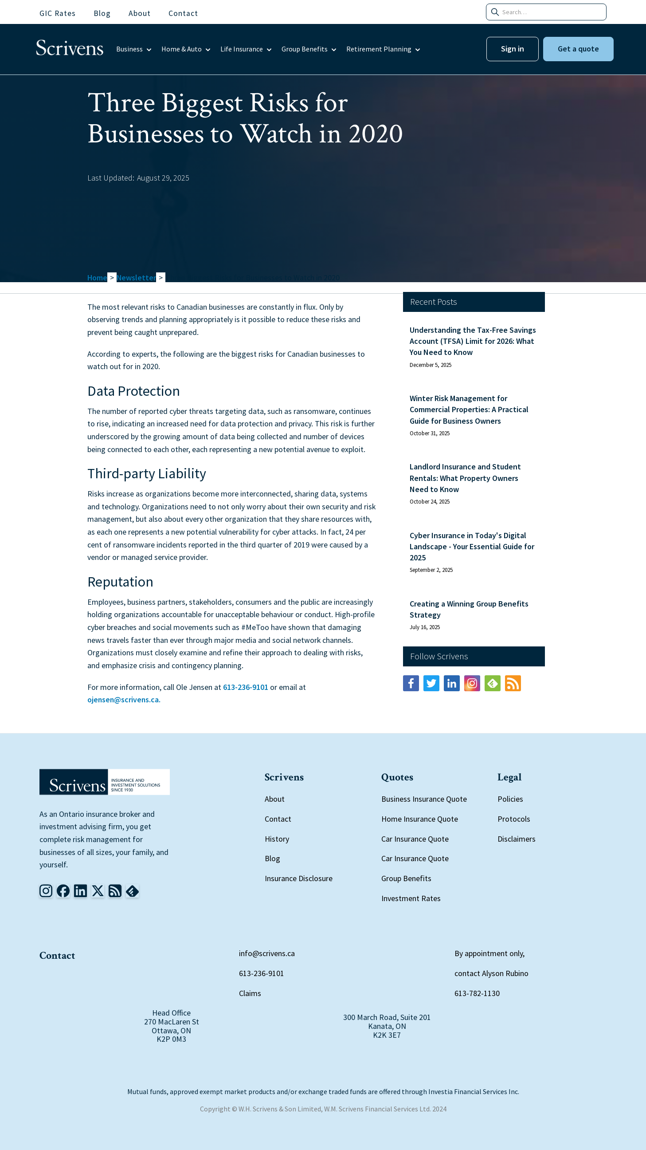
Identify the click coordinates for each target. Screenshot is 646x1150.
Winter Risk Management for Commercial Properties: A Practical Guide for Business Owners (469, 409)
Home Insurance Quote (419, 819)
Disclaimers (516, 839)
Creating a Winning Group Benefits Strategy (469, 609)
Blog (272, 858)
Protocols (513, 819)
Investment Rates (411, 898)
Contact (278, 819)
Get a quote (578, 48)
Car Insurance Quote (415, 839)
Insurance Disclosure (299, 878)
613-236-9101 (245, 687)
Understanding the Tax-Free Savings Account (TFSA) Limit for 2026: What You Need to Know (473, 341)
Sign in (512, 48)
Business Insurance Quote (424, 799)
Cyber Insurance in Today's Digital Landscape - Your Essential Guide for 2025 (472, 546)
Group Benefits (406, 878)
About (275, 799)
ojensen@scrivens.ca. (124, 699)
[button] (134, 49)
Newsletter (136, 277)
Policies (510, 799)
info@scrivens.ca (267, 953)
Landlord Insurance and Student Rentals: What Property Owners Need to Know (465, 477)
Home (97, 277)
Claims (250, 993)
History (277, 839)
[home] (69, 49)
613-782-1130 (477, 993)
